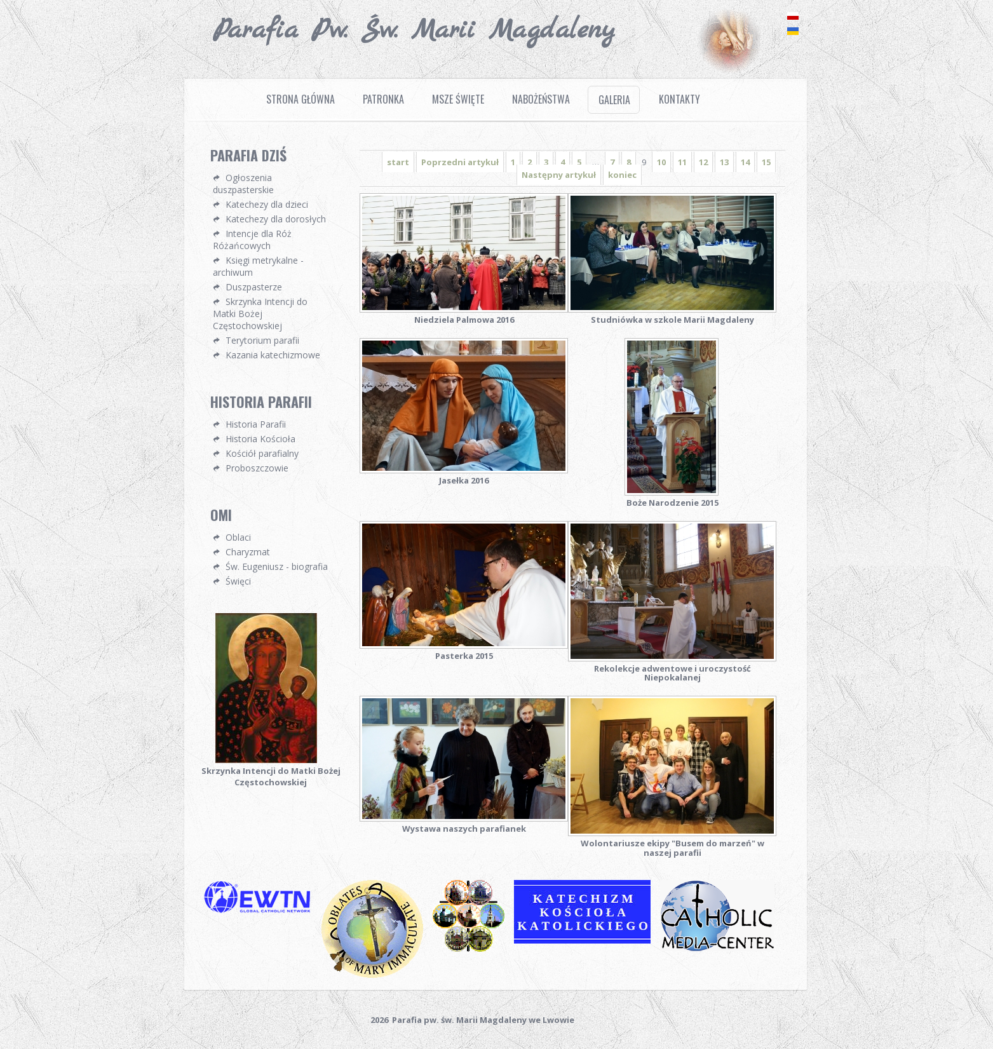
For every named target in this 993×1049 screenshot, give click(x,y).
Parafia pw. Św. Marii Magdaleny (413, 30)
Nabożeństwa (541, 99)
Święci (238, 581)
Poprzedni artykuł (460, 162)
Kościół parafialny (262, 453)
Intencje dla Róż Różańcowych (252, 239)
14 (745, 162)
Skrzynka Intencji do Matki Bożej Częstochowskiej (260, 313)
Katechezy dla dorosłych (276, 219)
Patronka (383, 99)
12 (703, 162)
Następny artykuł (559, 174)
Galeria (614, 99)
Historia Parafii (256, 424)
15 (766, 162)
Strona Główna (300, 99)
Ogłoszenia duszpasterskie (243, 184)
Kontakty (679, 99)
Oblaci (238, 537)
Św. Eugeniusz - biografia (277, 566)
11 (682, 162)
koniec (622, 174)
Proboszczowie (257, 468)
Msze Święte (458, 99)
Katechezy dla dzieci (267, 204)
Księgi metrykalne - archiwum (258, 266)
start (398, 162)
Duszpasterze (254, 287)
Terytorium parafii (262, 340)
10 (661, 162)
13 (724, 162)
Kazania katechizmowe (273, 355)
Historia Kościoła (260, 439)
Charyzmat (248, 552)
